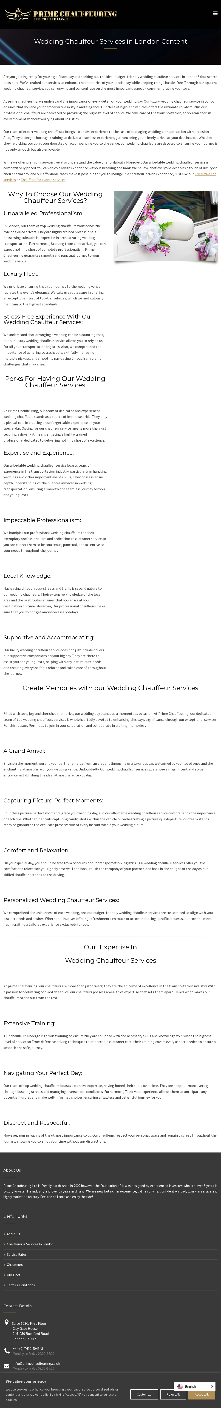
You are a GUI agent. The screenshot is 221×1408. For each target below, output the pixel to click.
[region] (110, 1390)
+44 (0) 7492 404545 (28, 1348)
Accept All (202, 1394)
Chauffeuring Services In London (30, 1244)
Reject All (173, 1394)
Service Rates (17, 1254)
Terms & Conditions (21, 1285)
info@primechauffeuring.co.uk (36, 1363)
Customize (144, 1394)
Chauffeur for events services (43, 179)
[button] (194, 1386)
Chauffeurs (15, 1264)
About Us (13, 1234)
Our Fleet (13, 1275)
